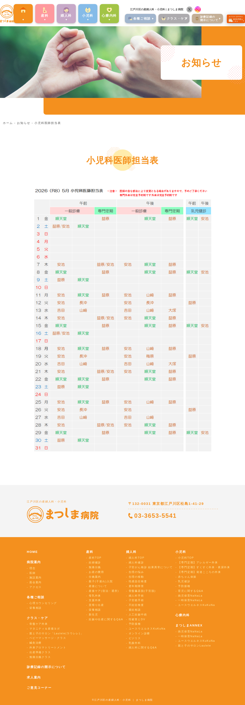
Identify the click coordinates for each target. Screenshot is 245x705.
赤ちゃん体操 (187, 576)
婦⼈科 (65, 15)
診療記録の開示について (46, 667)
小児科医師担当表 (47, 123)
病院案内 (22, 15)
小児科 (180, 552)
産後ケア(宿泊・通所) (104, 590)
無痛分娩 (95, 567)
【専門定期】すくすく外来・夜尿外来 (204, 567)
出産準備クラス (40, 652)
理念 (32, 568)
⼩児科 (86, 15)
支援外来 (95, 600)
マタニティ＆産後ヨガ (44, 628)
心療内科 (108, 15)
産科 (43, 15)
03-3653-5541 (155, 515)
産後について (98, 586)
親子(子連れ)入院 (101, 581)
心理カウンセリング (43, 603)
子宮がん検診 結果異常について (151, 567)
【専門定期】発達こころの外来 (199, 572)
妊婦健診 (95, 562)
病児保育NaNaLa (190, 595)
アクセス (35, 587)
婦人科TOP (137, 557)
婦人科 (131, 552)
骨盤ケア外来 (38, 623)
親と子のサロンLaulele (194, 645)
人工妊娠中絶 (138, 614)
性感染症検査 (138, 581)
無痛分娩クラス (40, 657)
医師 (32, 572)
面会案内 (35, 582)
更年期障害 (136, 586)
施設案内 (35, 577)
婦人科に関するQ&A (143, 647)
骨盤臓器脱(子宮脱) (142, 590)
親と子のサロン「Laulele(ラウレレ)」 (56, 633)
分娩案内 (95, 576)
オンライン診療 (139, 633)
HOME (32, 552)
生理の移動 (136, 576)
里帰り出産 (96, 605)
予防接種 (135, 623)
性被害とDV (137, 619)
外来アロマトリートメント (47, 647)
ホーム (8, 123)
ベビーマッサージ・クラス (47, 637)
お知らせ (23, 123)
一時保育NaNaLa (190, 600)
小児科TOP (186, 557)
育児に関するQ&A (190, 590)
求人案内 (34, 677)
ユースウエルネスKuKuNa (147, 628)
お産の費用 (96, 572)
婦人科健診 (136, 562)
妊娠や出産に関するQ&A (106, 619)
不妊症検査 (136, 605)
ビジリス (135, 638)
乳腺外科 (135, 642)
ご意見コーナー (39, 687)
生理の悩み (136, 572)
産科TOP (95, 557)
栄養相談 (35, 607)
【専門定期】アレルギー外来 (198, 562)
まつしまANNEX (189, 625)
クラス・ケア (37, 618)
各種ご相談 (36, 597)
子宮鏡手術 (136, 600)
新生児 (93, 614)
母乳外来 (95, 595)
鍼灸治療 (35, 642)
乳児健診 (184, 581)
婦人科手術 (136, 595)
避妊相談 (135, 609)
